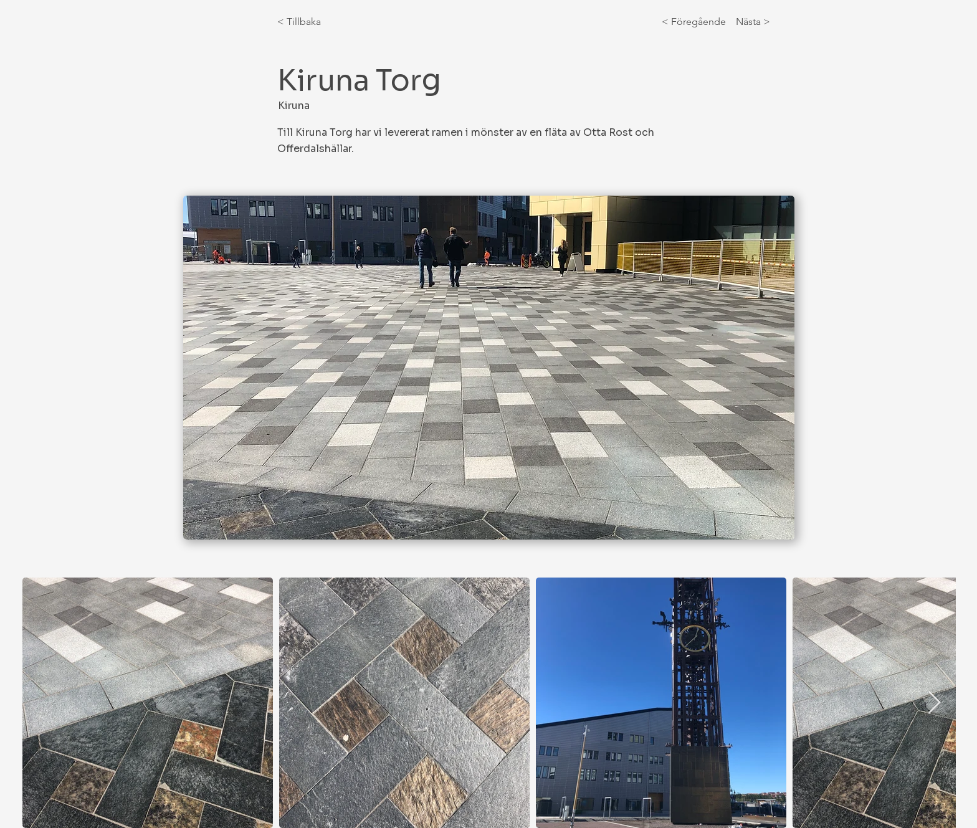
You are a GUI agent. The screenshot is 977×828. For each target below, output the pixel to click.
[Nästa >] (750, 21)
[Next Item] (934, 703)
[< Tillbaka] (318, 21)
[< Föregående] (696, 21)
